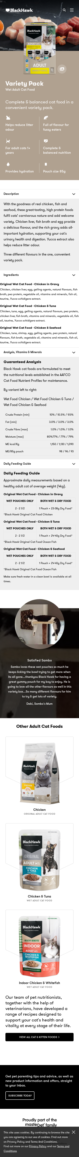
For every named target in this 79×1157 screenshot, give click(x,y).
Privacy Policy (37, 1146)
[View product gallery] (61, 69)
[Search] (64, 10)
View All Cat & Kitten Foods (39, 1037)
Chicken (39, 809)
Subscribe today (20, 1096)
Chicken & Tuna (39, 896)
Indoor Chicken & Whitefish (39, 983)
